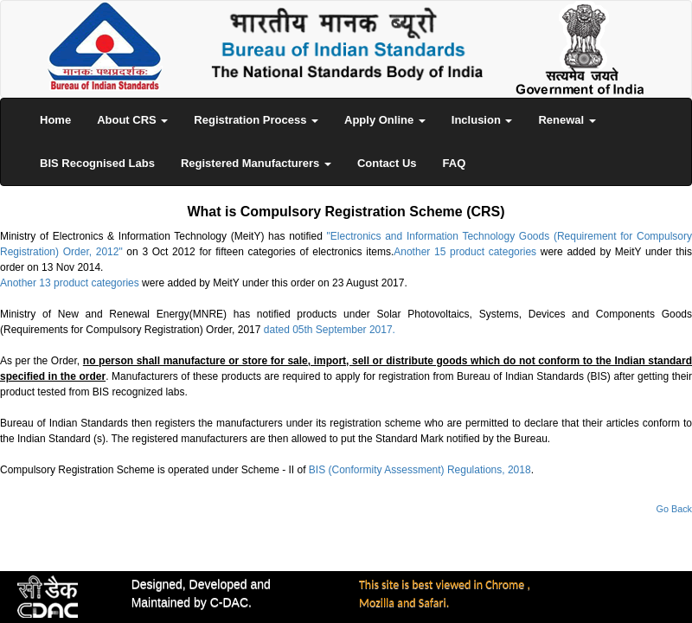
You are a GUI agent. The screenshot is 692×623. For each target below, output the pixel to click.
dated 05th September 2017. (329, 330)
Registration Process (256, 119)
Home (55, 119)
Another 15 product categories (465, 252)
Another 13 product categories (69, 283)
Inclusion (482, 119)
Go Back (674, 509)
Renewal (566, 119)
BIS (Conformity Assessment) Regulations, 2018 (420, 470)
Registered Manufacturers (256, 163)
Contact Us (387, 163)
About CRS (132, 119)
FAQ (454, 163)
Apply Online (385, 119)
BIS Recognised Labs (97, 163)
